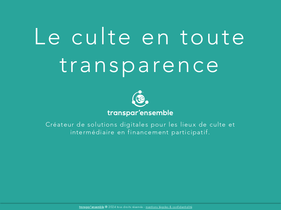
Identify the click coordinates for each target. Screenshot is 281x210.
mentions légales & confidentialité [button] (169, 207)
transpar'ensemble (91, 207)
